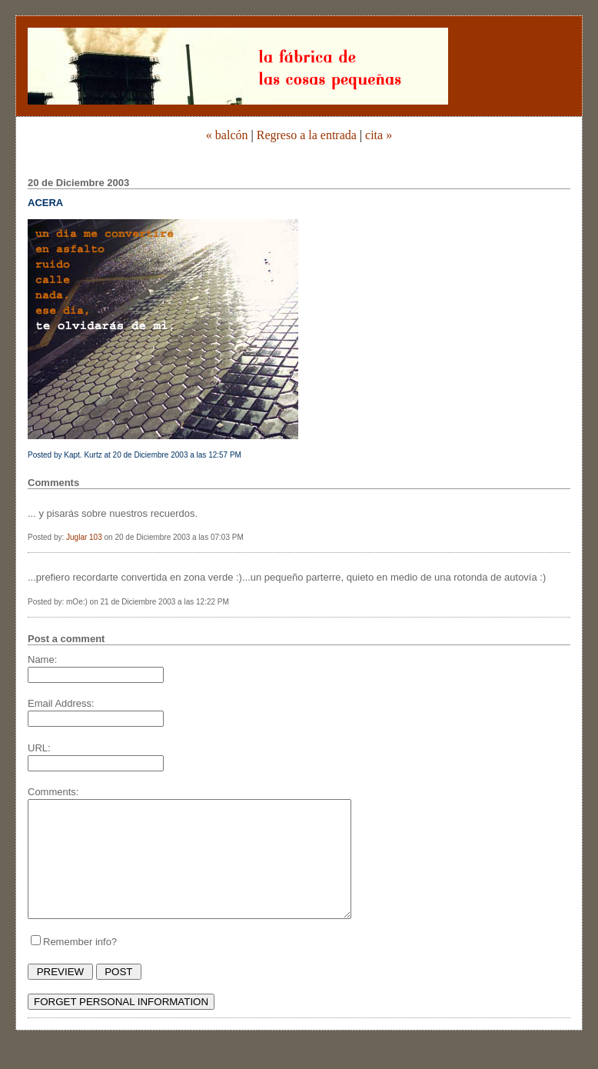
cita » (378, 135)
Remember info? (80, 965)
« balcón (227, 135)
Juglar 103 (84, 537)
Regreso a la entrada (307, 135)
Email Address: (61, 703)
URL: (39, 748)
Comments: (53, 792)
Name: (42, 659)
